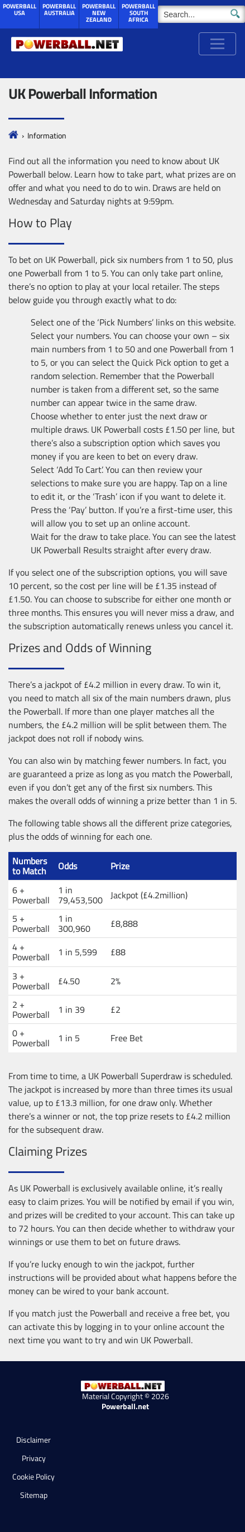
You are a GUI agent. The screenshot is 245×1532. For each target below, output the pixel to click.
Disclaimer (33, 1439)
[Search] (201, 14)
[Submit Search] (235, 13)
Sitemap (33, 1495)
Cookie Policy (33, 1476)
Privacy (34, 1458)
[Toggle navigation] (217, 43)
